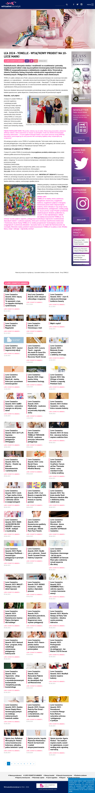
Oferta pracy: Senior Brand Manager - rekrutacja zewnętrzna (80, 257)
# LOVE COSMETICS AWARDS (14, 61)
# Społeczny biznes (73, 777)
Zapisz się (81, 140)
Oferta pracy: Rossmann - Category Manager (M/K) (81, 250)
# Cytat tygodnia (51, 777)
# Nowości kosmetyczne (64, 775)
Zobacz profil (81, 180)
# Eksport (62, 777)
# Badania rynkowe (80, 775)
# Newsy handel (49, 775)
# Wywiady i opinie (38, 777)
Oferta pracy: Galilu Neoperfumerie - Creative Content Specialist (81, 242)
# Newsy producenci (15, 775)
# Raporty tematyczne (22, 777)
